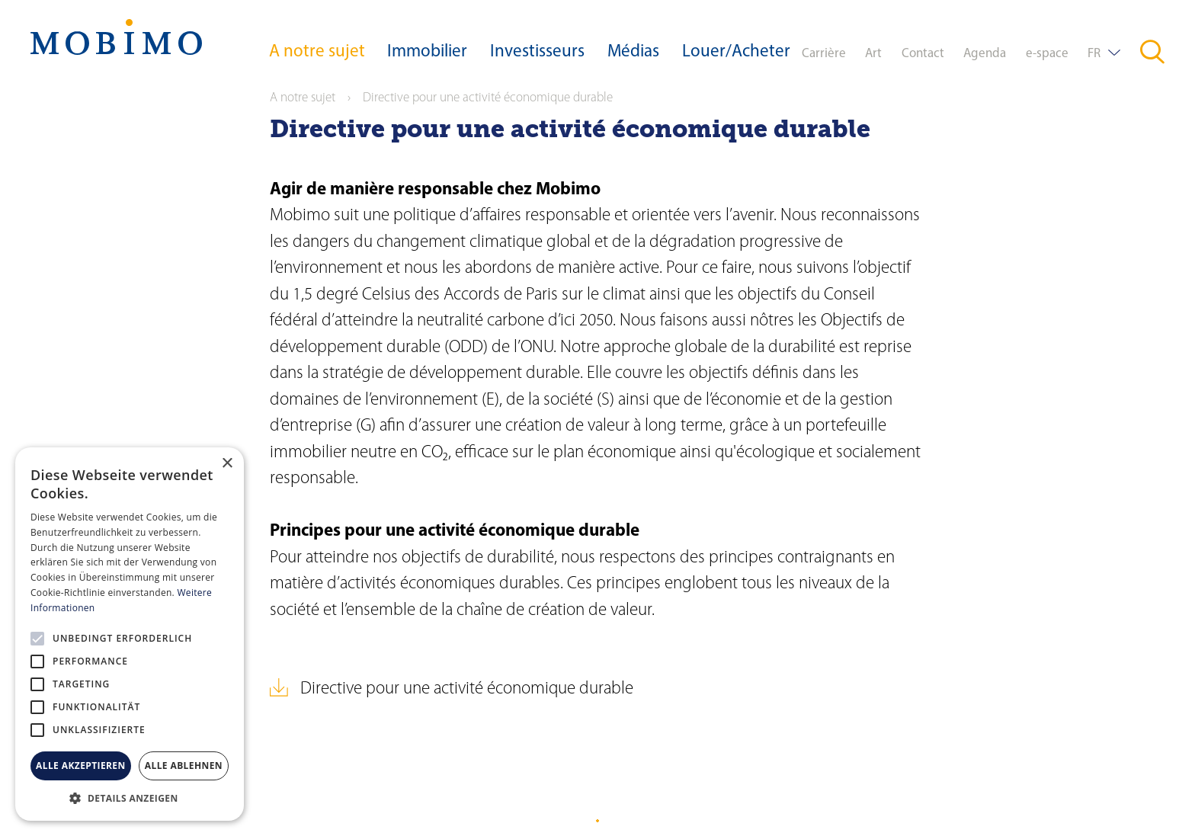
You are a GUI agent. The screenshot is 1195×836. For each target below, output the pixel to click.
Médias (633, 52)
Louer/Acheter (736, 52)
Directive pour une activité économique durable (466, 689)
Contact (923, 53)
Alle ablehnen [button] (184, 765)
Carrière (824, 53)
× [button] (226, 463)
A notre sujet (317, 52)
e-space (1047, 53)
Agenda (984, 53)
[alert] (129, 634)
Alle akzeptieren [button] (81, 765)
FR (1094, 53)
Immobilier (427, 52)
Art (873, 53)
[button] (129, 798)
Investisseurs (537, 52)
